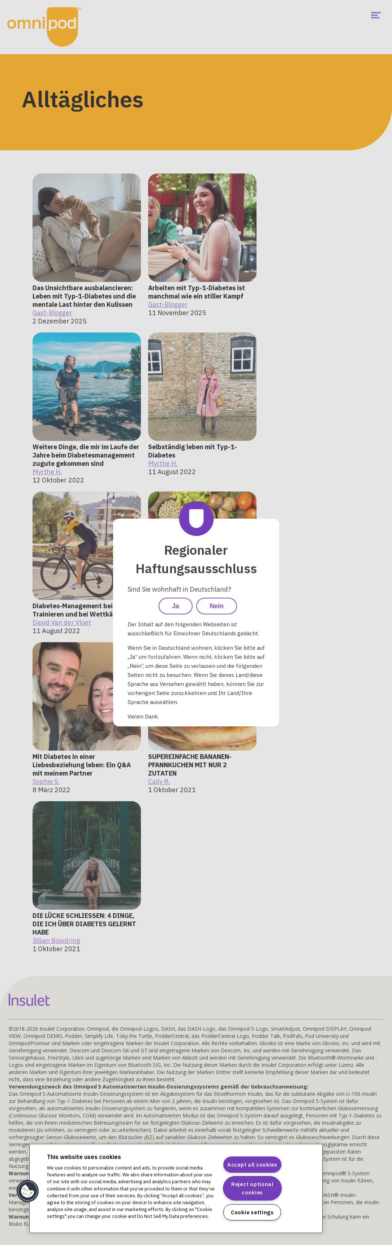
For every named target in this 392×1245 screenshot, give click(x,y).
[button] (27, 1191)
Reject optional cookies (252, 1188)
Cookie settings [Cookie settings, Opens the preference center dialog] (252, 1212)
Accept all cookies (252, 1164)
